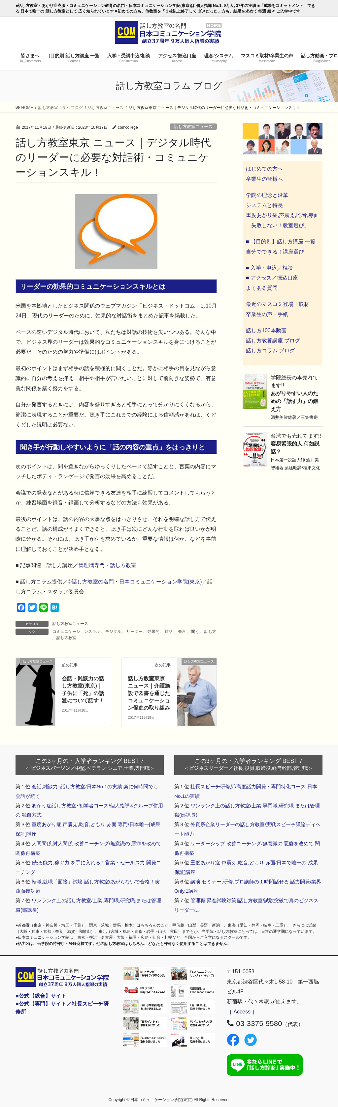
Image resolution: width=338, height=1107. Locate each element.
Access (242, 1011)
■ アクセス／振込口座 (272, 278)
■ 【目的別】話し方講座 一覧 (281, 241)
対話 (169, 631)
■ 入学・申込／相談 (269, 268)
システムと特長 (264, 205)
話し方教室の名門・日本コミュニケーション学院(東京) (137, 581)
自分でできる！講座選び (275, 252)
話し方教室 (66, 637)
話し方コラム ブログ (270, 350)
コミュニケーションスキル (76, 631)
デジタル (113, 631)
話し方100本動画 (266, 330)
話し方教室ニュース (193, 126)
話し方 (210, 631)
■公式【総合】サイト (41, 996)
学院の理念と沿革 (267, 195)
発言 (182, 631)
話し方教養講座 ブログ (273, 340)
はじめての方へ (264, 169)
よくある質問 (262, 288)
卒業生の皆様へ (264, 179)
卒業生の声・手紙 (267, 314)
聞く (195, 631)
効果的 (153, 631)
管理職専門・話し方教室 (107, 565)
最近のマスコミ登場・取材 (277, 304)
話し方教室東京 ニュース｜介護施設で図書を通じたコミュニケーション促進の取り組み (149, 693)
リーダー (134, 631)
